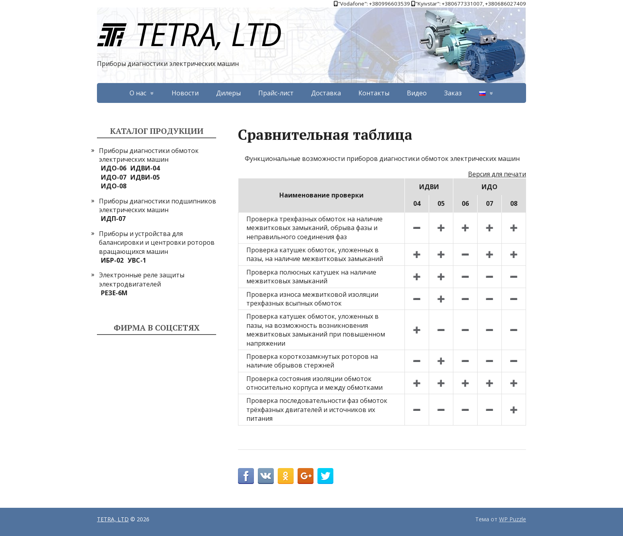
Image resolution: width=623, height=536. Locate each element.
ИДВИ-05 (145, 177)
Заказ (453, 93)
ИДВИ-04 (145, 168)
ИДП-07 (113, 218)
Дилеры (228, 93)
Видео (417, 93)
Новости (185, 93)
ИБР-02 (112, 260)
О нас (138, 93)
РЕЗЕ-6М (114, 292)
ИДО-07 (113, 177)
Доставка (326, 93)
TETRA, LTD (189, 33)
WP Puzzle (512, 519)
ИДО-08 (113, 186)
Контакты (373, 93)
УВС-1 (137, 260)
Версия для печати (497, 174)
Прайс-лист (276, 93)
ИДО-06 (113, 168)
